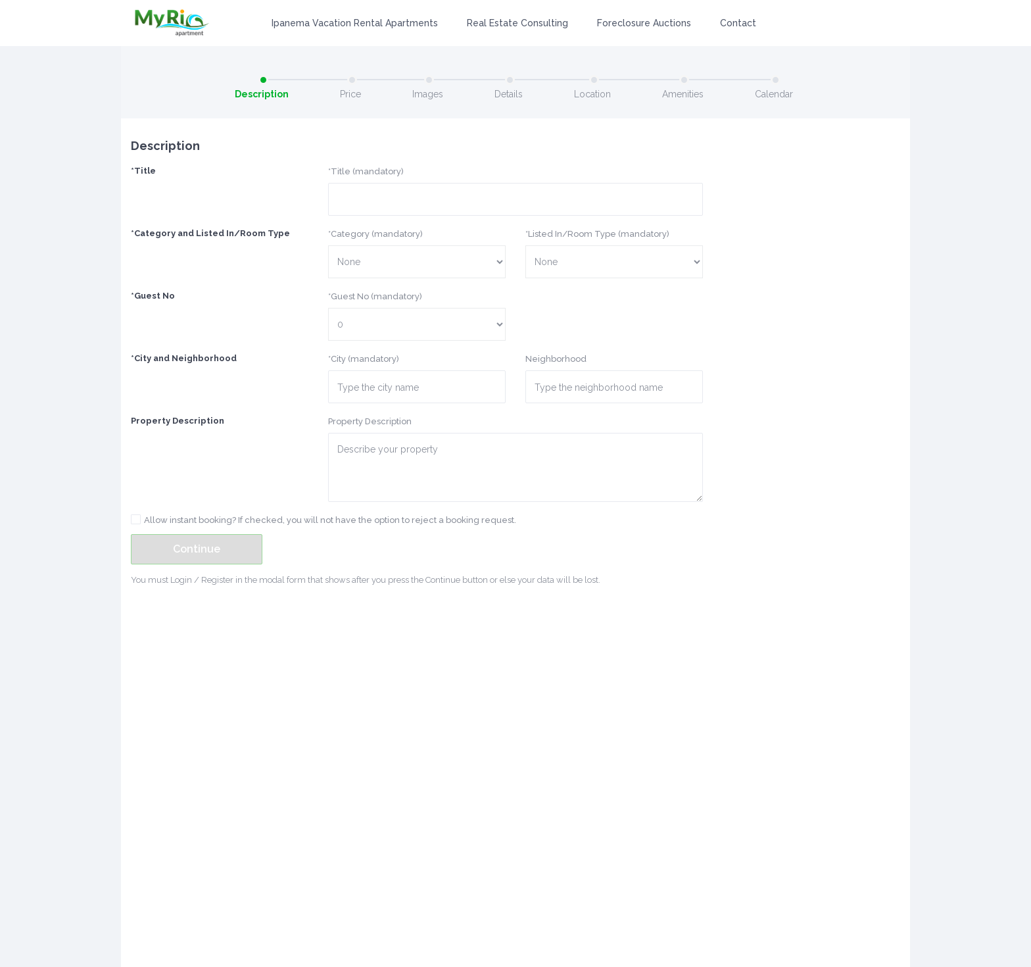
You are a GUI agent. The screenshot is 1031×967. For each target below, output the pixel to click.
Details (508, 94)
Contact (738, 23)
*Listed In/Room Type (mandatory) (597, 234)
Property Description (177, 421)
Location (592, 94)
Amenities (683, 94)
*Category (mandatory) (375, 234)
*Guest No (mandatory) (375, 296)
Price (350, 94)
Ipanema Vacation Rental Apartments (355, 23)
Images (427, 94)
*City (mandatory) (363, 359)
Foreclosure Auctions (644, 23)
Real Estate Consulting (517, 23)
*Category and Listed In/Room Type (210, 233)
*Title (143, 171)
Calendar (774, 94)
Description (262, 94)
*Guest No (153, 296)
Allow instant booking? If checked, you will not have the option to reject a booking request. (330, 520)
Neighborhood (556, 359)
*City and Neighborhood (184, 358)
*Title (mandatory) (366, 171)
